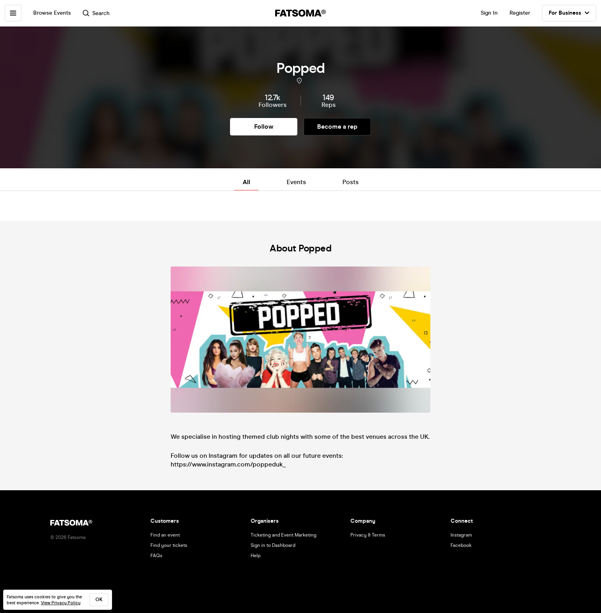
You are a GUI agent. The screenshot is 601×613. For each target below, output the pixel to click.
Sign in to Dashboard (273, 545)
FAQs (156, 555)
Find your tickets (168, 545)
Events (296, 182)
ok (99, 599)
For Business (569, 13)
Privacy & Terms (367, 535)
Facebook (461, 545)
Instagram (461, 535)
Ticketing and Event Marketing (283, 535)
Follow (263, 126)
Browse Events (52, 13)
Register (520, 13)
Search (96, 13)
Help (256, 555)
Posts (350, 182)
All (246, 182)
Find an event (165, 535)
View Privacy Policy (60, 602)
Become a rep (337, 126)
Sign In (489, 13)
